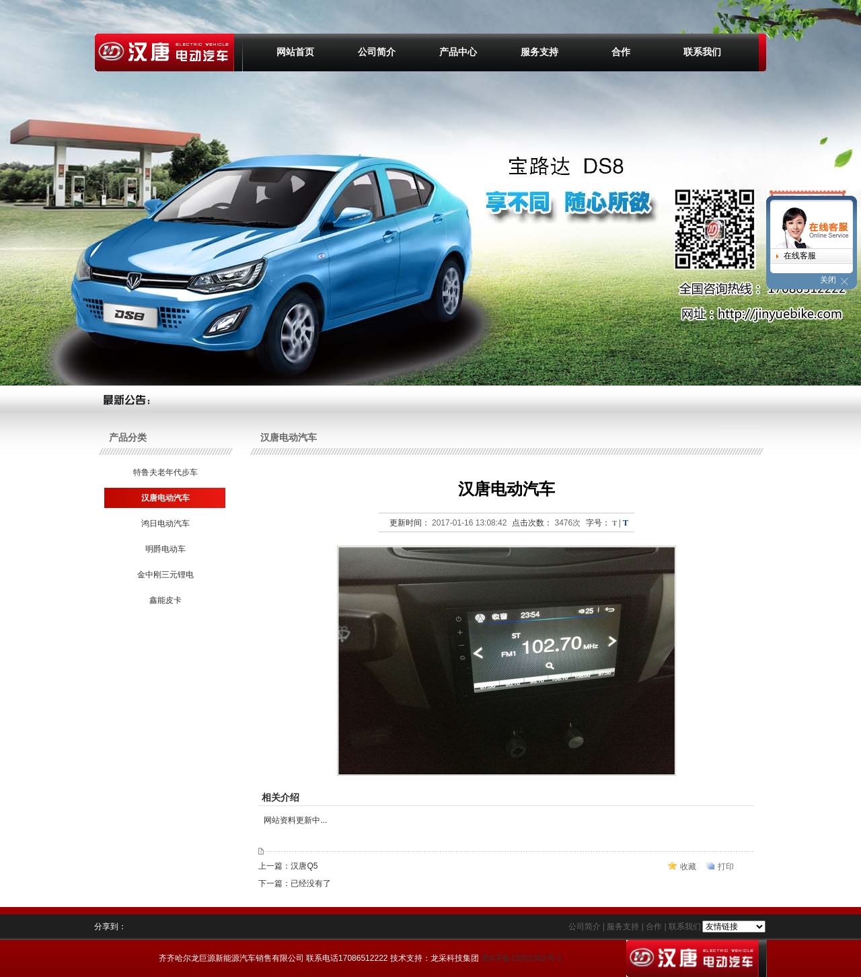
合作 (620, 52)
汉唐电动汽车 (164, 498)
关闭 (828, 280)
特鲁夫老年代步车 (164, 472)
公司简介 (377, 52)
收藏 (688, 866)
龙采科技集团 (454, 958)
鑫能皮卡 (164, 600)
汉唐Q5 (304, 866)
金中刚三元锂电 (164, 574)
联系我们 (702, 52)
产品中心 (458, 52)
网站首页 (295, 52)
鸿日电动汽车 (164, 523)
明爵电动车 (164, 549)
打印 (726, 866)
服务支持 (539, 52)
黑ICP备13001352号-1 (521, 958)
